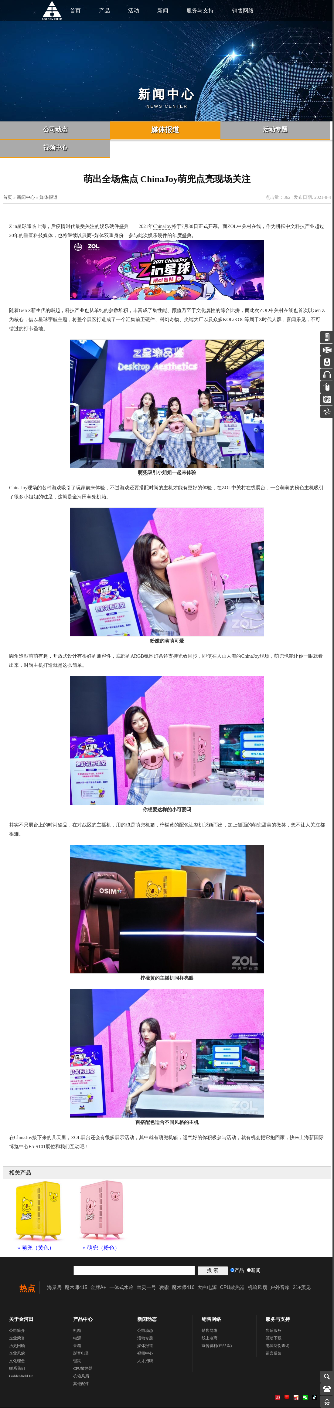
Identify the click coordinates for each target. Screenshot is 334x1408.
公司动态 (145, 1312)
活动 (133, 11)
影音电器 (81, 1335)
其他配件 (81, 1365)
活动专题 (145, 1320)
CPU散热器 (232, 1269)
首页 (7, 179)
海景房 (54, 1269)
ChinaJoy (162, 208)
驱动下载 (273, 1320)
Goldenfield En (21, 1357)
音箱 (77, 1327)
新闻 (162, 11)
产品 (104, 11)
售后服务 (273, 1312)
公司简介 (17, 1312)
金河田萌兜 (84, 478)
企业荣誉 (17, 1320)
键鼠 (77, 1342)
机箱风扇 (257, 1269)
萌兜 (143, 454)
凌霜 (164, 1269)
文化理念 (17, 1342)
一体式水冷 (121, 1269)
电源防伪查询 (277, 1327)
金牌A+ (98, 1269)
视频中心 (145, 1335)
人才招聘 (145, 1342)
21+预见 (302, 1269)
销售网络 (243, 11)
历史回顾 (17, 1327)
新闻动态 (147, 1301)
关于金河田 (21, 1301)
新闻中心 (26, 179)
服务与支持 (200, 11)
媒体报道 (48, 179)
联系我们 (17, 1350)
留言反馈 (273, 1335)
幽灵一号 (146, 1269)
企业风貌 (17, 1335)
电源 (77, 1320)
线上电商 (209, 1320)
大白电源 (207, 1269)
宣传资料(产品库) (217, 1327)
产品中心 (83, 1301)
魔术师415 (76, 1269)
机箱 (101, 478)
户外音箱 (280, 1269)
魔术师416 (183, 1269)
